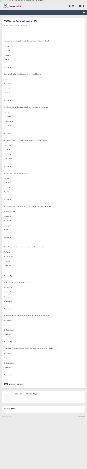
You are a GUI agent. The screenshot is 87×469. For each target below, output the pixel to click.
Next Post (81, 416)
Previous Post (7, 416)
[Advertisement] (43, 441)
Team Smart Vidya (29, 394)
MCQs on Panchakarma (12, 25)
